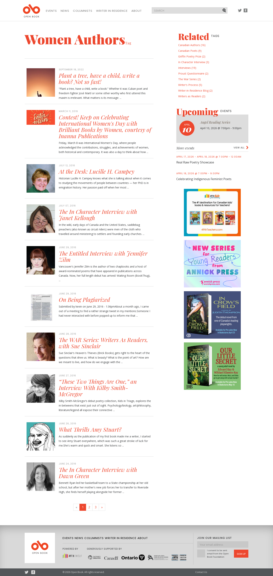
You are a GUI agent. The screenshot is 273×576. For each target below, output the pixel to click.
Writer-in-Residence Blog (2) (195, 90)
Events (51, 11)
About (136, 11)
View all (239, 147)
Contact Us (201, 572)
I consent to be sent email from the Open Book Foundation (218, 553)
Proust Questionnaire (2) (193, 73)
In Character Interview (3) (193, 62)
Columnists (82, 11)
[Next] (102, 507)
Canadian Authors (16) (192, 45)
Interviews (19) (187, 68)
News (65, 11)
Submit (224, 10)
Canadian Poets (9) (190, 51)
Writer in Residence (112, 11)
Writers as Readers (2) (191, 96)
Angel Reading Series (215, 122)
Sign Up (241, 554)
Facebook (33, 572)
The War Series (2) (189, 79)
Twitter (26, 572)
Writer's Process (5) (190, 85)
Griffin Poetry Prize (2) (191, 56)
